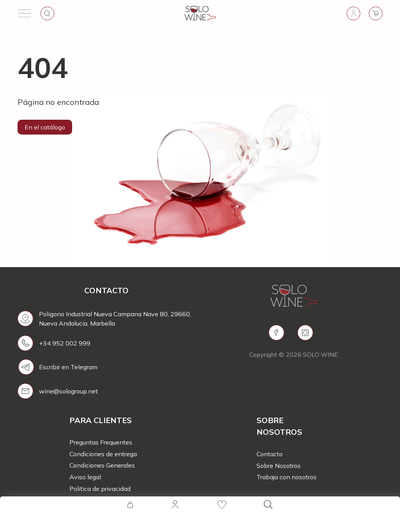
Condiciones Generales (102, 465)
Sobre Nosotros (279, 465)
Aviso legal (85, 477)
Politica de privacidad (100, 489)
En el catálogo (45, 127)
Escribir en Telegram (68, 367)
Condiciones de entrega (103, 454)
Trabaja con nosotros (287, 477)
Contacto (270, 454)
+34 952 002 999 (64, 343)
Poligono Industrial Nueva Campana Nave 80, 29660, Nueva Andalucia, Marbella (115, 318)
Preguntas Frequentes (100, 442)
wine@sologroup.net (68, 391)
